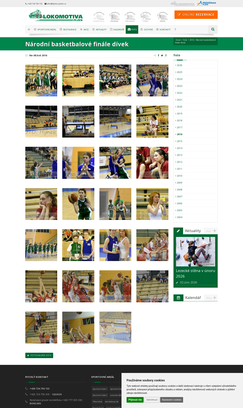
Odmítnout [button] (151, 399)
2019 (178, 113)
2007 (178, 196)
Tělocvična (97, 401)
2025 (178, 72)
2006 (178, 203)
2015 (178, 141)
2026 (178, 65)
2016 (192, 40)
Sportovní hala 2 (117, 389)
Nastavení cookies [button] (171, 399)
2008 (178, 189)
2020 (178, 106)
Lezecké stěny (116, 395)
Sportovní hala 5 (100, 395)
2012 (178, 161)
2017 (178, 127)
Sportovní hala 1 (100, 389)
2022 (178, 92)
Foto (185, 40)
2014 (178, 148)
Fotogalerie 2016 (39, 355)
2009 (178, 182)
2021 (178, 99)
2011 (178, 168)
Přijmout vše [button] (135, 399)
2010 (178, 175)
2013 (178, 155)
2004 (178, 217)
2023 (178, 85)
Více (212, 297)
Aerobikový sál (111, 401)
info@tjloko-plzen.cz (56, 3)
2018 (178, 120)
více (212, 231)
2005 (178, 210)
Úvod (178, 40)
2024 (178, 79)
